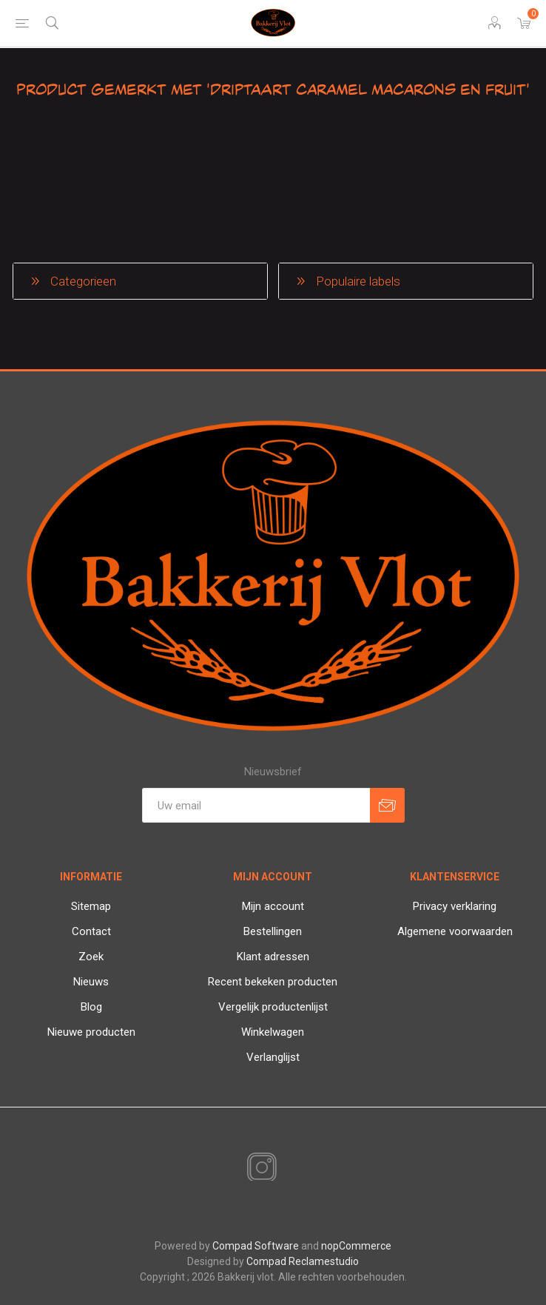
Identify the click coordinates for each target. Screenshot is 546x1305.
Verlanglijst (273, 1057)
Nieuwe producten (91, 1032)
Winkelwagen (272, 1032)
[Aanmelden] (256, 805)
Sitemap (91, 906)
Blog (91, 1007)
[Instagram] (259, 1168)
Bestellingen (272, 931)
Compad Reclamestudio (302, 1261)
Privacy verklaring (454, 906)
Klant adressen (273, 956)
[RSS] (287, 1169)
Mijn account (273, 906)
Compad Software (255, 1246)
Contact (91, 931)
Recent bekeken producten (272, 981)
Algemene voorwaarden (455, 931)
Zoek (91, 956)
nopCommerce (356, 1246)
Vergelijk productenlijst (273, 1007)
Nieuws (91, 981)
